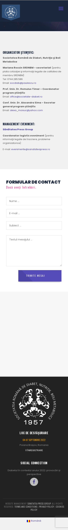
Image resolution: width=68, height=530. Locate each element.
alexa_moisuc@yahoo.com (26, 110)
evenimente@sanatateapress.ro (30, 149)
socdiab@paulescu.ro (23, 83)
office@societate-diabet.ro (26, 96)
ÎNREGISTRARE (35, 450)
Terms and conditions (26, 506)
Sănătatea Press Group (39, 503)
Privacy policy (46, 506)
